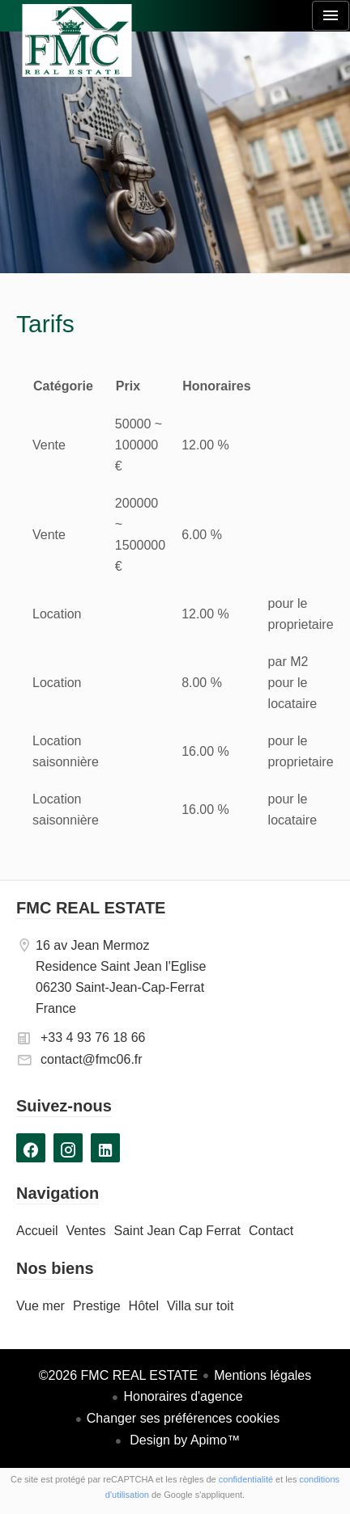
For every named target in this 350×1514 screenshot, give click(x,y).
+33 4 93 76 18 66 (93, 1037)
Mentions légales (262, 1375)
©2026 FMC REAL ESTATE (118, 1375)
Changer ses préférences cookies (183, 1418)
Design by (183, 1440)
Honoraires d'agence (182, 1396)
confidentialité (246, 1479)
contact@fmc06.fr (92, 1059)
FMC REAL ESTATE (90, 908)
